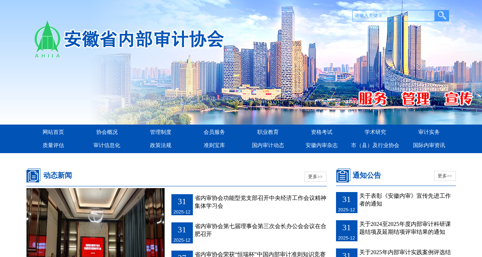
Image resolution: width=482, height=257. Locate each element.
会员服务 (214, 132)
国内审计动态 (268, 145)
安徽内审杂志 (322, 145)
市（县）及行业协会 (375, 145)
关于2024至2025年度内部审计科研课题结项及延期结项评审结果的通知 (405, 228)
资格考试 (321, 132)
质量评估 (53, 145)
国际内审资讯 (429, 145)
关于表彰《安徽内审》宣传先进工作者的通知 (405, 200)
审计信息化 (106, 145)
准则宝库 (214, 145)
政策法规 (160, 145)
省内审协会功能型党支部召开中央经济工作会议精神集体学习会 (260, 202)
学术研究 (375, 132)
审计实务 (429, 132)
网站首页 (53, 132)
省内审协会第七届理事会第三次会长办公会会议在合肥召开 (260, 230)
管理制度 (160, 132)
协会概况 (107, 132)
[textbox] (393, 15)
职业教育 (268, 132)
